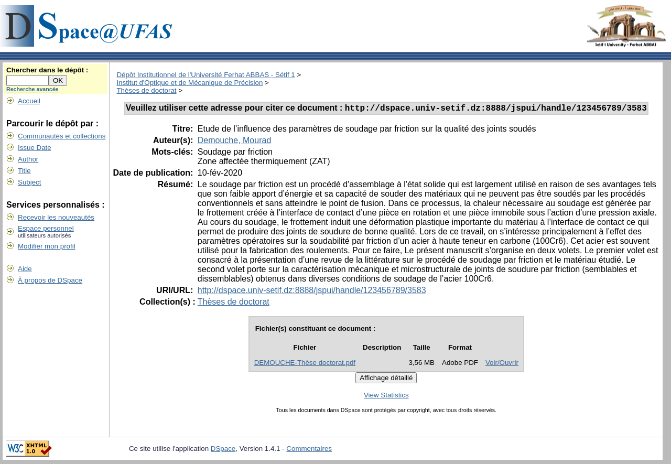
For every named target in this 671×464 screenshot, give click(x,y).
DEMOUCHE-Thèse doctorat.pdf (304, 364)
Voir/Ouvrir (501, 364)
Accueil (29, 101)
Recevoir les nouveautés (56, 217)
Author (28, 159)
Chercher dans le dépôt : (47, 70)
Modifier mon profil (46, 246)
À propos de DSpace (50, 280)
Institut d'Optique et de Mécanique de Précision (189, 83)
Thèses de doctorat (146, 90)
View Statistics (386, 397)
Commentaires (309, 450)
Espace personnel (46, 228)
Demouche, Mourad (235, 141)
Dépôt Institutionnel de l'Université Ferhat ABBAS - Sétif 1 (205, 75)
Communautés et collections (61, 136)
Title (24, 171)
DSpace (223, 450)
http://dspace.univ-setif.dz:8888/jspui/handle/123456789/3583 (312, 291)
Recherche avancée (32, 89)
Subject (29, 182)
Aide (25, 269)
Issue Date (34, 148)
